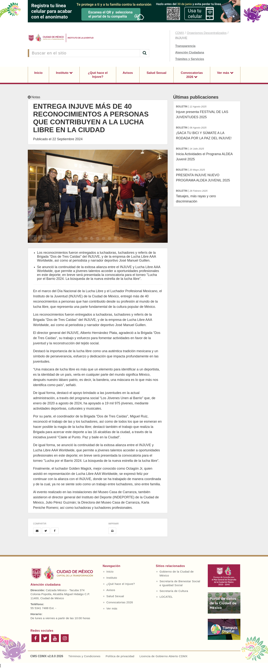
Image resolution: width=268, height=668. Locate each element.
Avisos (128, 73)
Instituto (62, 73)
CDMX (179, 32)
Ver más (223, 73)
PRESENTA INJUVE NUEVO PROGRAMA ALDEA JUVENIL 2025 (207, 174)
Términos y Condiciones (84, 656)
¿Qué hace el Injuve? (98, 74)
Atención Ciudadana (189, 52)
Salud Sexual (156, 73)
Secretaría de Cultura (174, 590)
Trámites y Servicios (189, 59)
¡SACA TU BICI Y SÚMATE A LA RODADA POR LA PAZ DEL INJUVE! (207, 132)
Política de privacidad (120, 656)
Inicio (38, 73)
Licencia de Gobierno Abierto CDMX (163, 656)
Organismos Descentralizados (207, 32)
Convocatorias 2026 (192, 75)
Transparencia (185, 46)
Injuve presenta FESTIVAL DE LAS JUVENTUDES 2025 (207, 111)
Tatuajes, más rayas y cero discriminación (207, 195)
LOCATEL (166, 596)
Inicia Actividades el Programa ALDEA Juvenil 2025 (207, 153)
